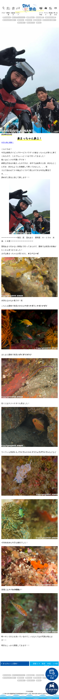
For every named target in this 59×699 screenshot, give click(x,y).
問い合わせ (56, 13)
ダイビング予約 (52, 674)
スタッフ (18, 13)
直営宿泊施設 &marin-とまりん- (52, 688)
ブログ (3, 13)
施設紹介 (13, 13)
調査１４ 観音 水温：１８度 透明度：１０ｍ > (46, 665)
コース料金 (41, 13)
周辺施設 (51, 13)
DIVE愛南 (29, 7)
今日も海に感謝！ (7, 142)
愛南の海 (8, 13)
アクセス (46, 13)
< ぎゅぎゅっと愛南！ (10, 664)
